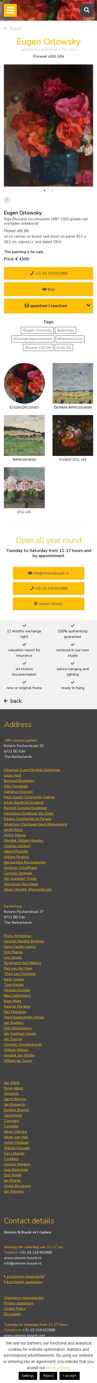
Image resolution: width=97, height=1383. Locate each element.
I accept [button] (69, 1375)
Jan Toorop (13, 1039)
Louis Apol (12, 775)
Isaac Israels (14, 979)
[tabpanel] (48, 125)
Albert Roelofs (16, 851)
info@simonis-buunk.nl (22, 1263)
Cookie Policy (15, 1308)
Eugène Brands (16, 1109)
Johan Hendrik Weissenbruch (27, 889)
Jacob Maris (13, 829)
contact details (48, 603)
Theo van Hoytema (19, 973)
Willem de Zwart (18, 1060)
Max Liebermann (17, 995)
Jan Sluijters (14, 1022)
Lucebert (11, 1158)
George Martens (17, 1006)
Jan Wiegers (14, 1191)
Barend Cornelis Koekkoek (25, 807)
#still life (63, 347)
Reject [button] (48, 1375)
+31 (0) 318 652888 (48, 273)
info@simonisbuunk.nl (48, 573)
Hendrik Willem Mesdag (23, 840)
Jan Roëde (12, 1180)
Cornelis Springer (18, 873)
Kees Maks (12, 1001)
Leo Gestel (13, 957)
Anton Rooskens (17, 1186)
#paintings (65, 330)
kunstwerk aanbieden (23, 1282)
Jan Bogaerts (14, 1104)
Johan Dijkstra (15, 1131)
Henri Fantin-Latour (20, 946)
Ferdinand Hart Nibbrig (22, 962)
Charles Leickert (17, 846)
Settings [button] (28, 1375)
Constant (11, 1120)
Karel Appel (13, 1088)
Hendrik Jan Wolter (19, 1055)
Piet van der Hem (18, 968)
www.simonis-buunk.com (24, 1335)
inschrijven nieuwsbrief (24, 1276)
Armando (11, 1093)
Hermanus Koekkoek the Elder (29, 813)
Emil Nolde (12, 1175)
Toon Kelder (14, 984)
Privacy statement (18, 1303)
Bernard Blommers (19, 780)
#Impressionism (70, 338)
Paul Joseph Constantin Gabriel (29, 797)
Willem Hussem (17, 1147)
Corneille (11, 1126)
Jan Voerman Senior (20, 1033)
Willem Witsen (16, 1049)
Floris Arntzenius (18, 935)
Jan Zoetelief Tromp (20, 878)
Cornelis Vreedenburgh (23, 1044)
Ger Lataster (14, 1153)
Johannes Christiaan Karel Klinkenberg (35, 824)
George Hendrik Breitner (24, 941)
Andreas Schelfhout (20, 867)
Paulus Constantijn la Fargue (27, 818)
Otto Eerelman (16, 786)
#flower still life (38, 347)
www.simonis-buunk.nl (22, 1257)
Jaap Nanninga (16, 1169)
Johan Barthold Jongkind (23, 802)
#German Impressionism (33, 338)
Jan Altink (12, 1082)
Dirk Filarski (13, 952)
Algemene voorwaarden (24, 1297)
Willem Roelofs (16, 856)
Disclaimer (12, 1314)
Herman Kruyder (17, 990)
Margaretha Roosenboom (25, 862)
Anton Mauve (15, 835)
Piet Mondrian (15, 1011)
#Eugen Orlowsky (37, 330)
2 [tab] (52, 190)
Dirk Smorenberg (18, 1028)
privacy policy (58, 1367)
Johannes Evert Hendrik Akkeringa (32, 769)
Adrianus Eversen (18, 791)
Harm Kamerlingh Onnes (24, 1017)
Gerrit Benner (15, 1099)
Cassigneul (13, 1115)
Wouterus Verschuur (21, 884)
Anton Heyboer (16, 1142)
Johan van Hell (16, 1137)
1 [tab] (44, 190)
